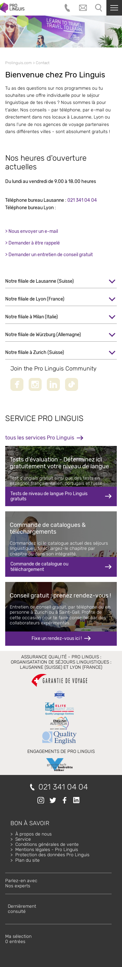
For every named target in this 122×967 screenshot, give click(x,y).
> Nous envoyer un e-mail (31, 231)
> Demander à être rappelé (32, 243)
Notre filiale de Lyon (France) (34, 299)
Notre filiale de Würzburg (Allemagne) (43, 334)
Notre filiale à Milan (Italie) (31, 317)
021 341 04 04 (82, 200)
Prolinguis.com (18, 63)
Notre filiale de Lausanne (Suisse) (39, 281)
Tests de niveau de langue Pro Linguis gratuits (49, 496)
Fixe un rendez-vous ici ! (57, 638)
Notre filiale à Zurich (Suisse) (34, 352)
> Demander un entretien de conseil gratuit (49, 254)
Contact (42, 63)
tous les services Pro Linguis (39, 438)
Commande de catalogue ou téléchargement (39, 566)
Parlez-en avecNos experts (21, 883)
